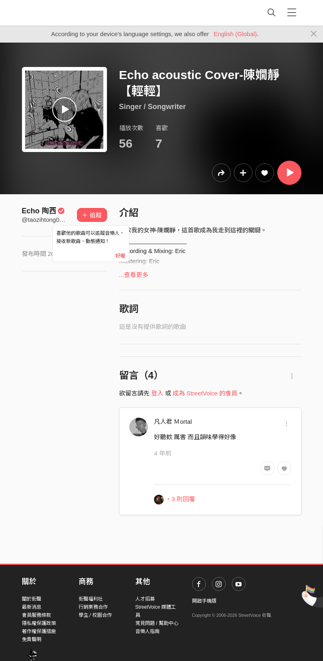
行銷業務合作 (93, 607)
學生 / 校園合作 (95, 615)
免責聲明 (31, 639)
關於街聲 (31, 599)
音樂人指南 (147, 631)
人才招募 (145, 599)
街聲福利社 (91, 599)
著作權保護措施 (39, 631)
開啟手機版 (204, 601)
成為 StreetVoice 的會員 (205, 393)
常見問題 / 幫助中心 (156, 623)
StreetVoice (55, 13)
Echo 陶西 (43, 211)
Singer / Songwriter (152, 107)
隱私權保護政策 (39, 623)
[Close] (314, 34)
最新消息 (31, 607)
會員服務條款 (36, 615)
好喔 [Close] (120, 256)
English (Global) (235, 33)
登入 (157, 393)
